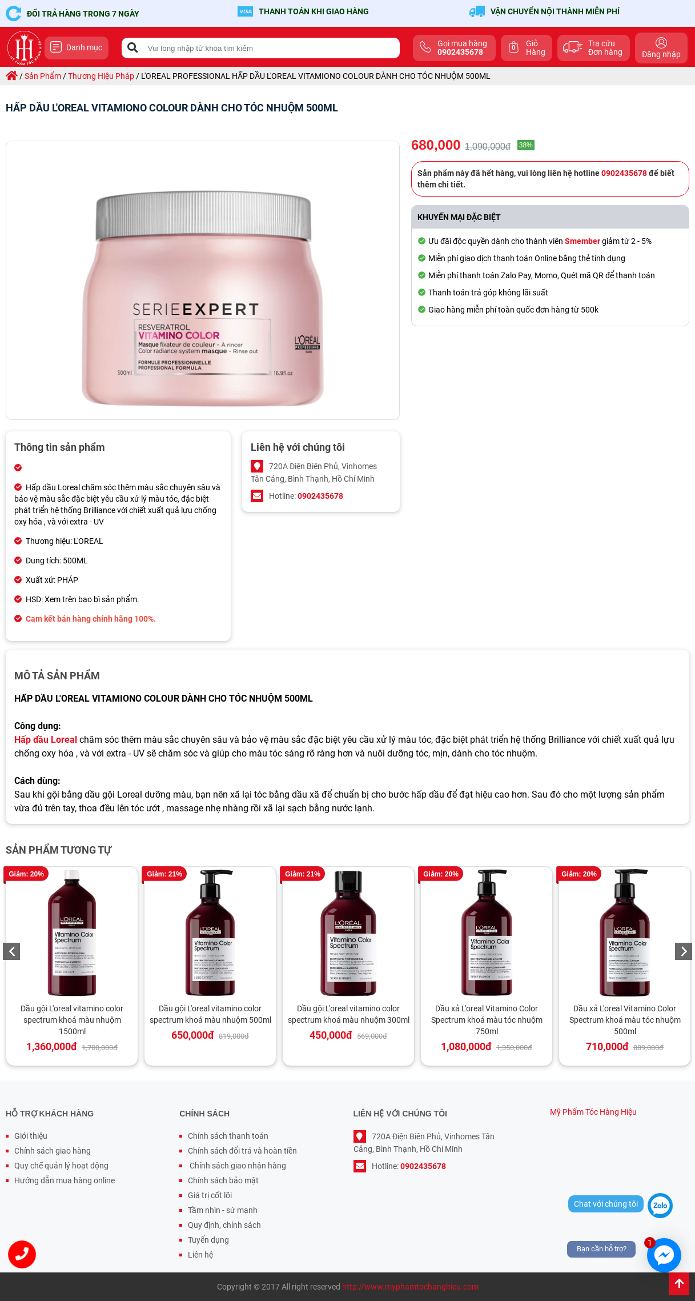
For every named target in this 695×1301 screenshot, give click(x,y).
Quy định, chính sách (224, 1225)
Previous (11, 951)
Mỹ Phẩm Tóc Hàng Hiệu (593, 1111)
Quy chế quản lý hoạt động (61, 1165)
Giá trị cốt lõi (210, 1195)
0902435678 (320, 496)
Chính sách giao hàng (52, 1150)
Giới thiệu (30, 1135)
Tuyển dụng (208, 1239)
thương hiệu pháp (101, 76)
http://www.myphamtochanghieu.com (410, 1286)
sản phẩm (43, 76)
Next (683, 951)
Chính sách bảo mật (223, 1180)
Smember (582, 241)
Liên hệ (200, 1254)
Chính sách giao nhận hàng (237, 1165)
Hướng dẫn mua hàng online (64, 1180)
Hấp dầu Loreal (45, 739)
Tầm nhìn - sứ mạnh (223, 1210)
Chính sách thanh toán (228, 1135)
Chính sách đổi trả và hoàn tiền (242, 1150)
